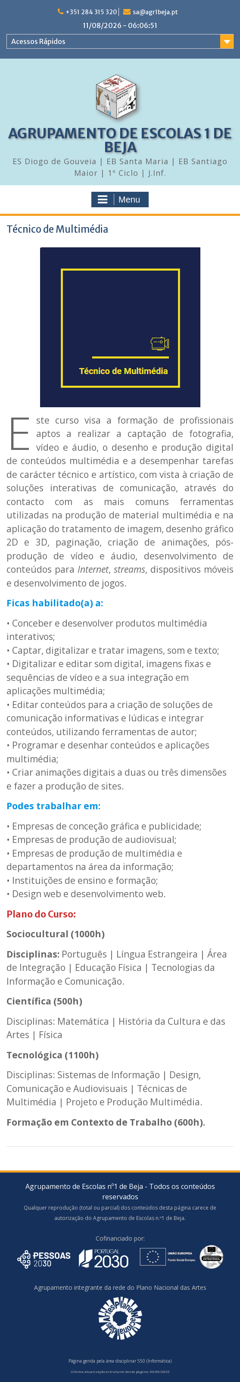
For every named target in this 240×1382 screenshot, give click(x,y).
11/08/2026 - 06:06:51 (120, 25)
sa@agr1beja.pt (155, 12)
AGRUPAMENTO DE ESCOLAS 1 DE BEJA (120, 140)
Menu (119, 199)
